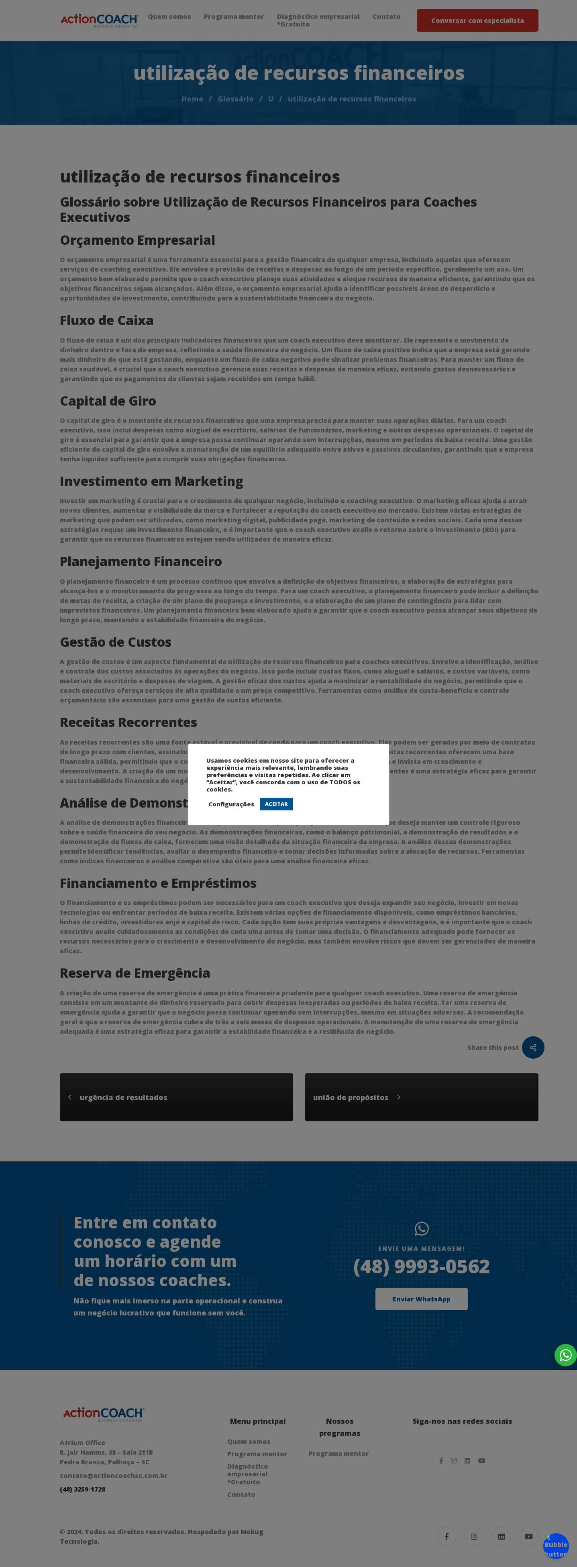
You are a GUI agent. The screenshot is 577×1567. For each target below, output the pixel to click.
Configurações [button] (231, 804)
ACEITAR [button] (276, 804)
